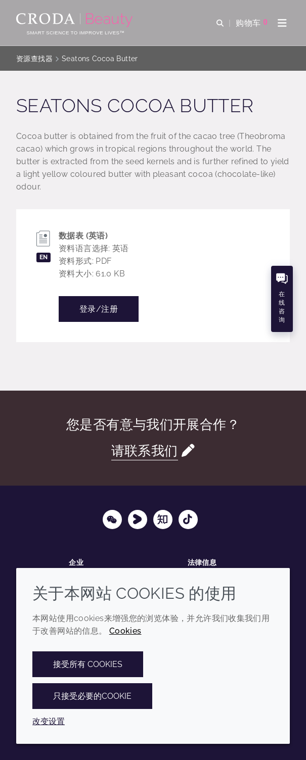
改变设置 (48, 721)
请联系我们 (144, 450)
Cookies (125, 631)
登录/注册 (98, 309)
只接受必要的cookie (92, 696)
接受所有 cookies (87, 664)
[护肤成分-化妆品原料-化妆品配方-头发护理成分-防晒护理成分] (75, 20)
